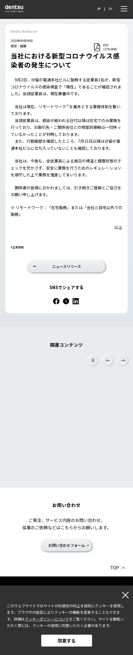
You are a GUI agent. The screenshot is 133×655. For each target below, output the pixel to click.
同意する (67, 640)
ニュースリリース (66, 266)
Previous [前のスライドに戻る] (108, 360)
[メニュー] (124, 9)
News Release (24, 31)
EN (110, 8)
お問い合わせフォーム (66, 545)
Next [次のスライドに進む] (123, 360)
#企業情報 (17, 247)
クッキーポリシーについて (47, 619)
